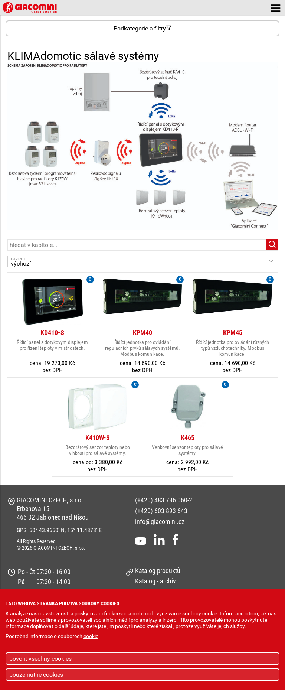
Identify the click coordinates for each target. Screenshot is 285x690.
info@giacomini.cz (159, 521)
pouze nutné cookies (36, 674)
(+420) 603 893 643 (161, 511)
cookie (90, 636)
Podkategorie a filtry (143, 28)
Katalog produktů (157, 571)
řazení (138, 261)
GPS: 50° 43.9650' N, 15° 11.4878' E (59, 530)
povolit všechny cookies (40, 658)
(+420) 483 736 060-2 (163, 500)
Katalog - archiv (155, 581)
